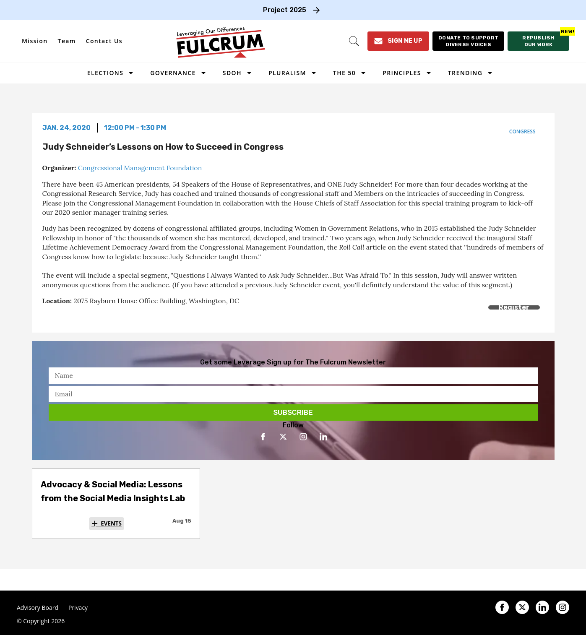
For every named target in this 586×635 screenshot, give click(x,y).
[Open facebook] (263, 436)
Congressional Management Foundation (140, 168)
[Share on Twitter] (66, 317)
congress (522, 131)
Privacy (78, 608)
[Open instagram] (303, 436)
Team (67, 41)
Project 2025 (284, 10)
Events (111, 523)
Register (514, 307)
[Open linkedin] (323, 436)
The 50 (344, 73)
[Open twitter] (283, 436)
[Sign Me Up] (398, 41)
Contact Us (104, 41)
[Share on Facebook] (47, 317)
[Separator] (85, 317)
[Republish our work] (538, 41)
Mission (35, 41)
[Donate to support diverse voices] (468, 41)
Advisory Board (37, 608)
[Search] (354, 41)
